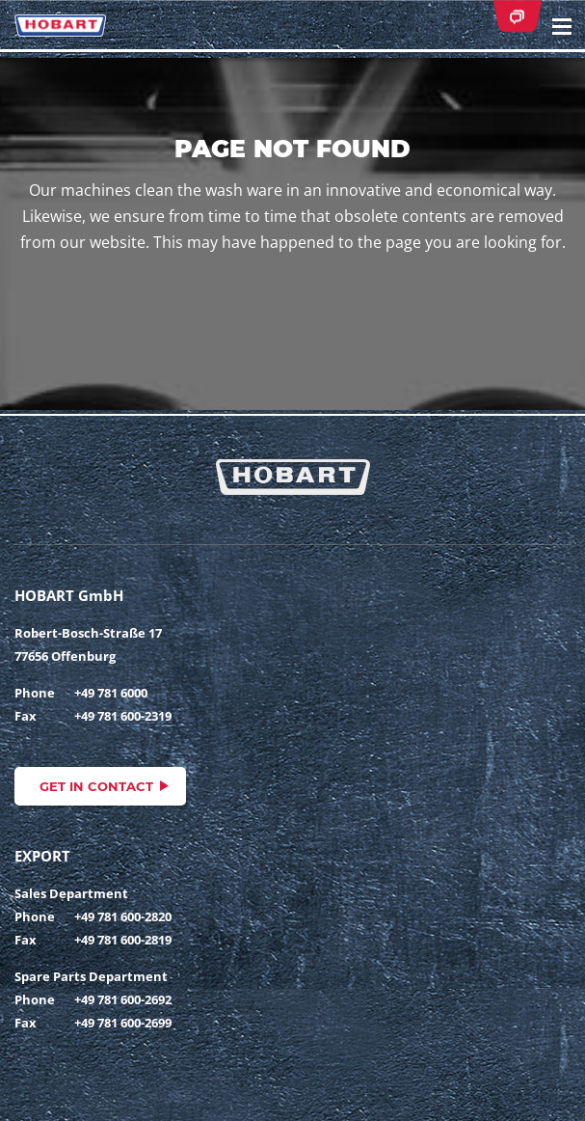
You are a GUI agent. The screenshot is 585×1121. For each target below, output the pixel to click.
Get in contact (96, 786)
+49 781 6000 (110, 692)
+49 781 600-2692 (123, 999)
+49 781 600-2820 (123, 916)
